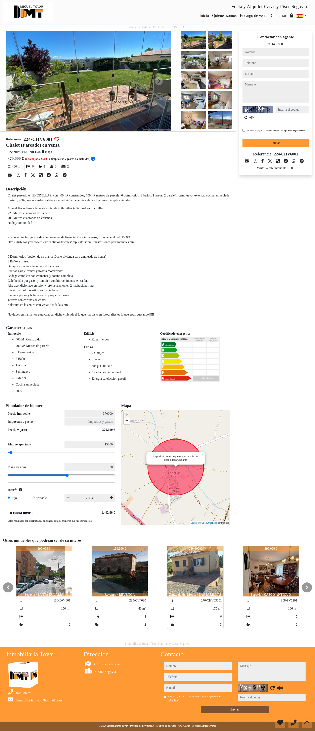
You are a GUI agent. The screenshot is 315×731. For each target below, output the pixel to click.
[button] (8, 587)
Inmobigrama (208, 725)
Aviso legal (184, 725)
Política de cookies (166, 725)
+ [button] (126, 415)
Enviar (275, 143)
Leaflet (194, 523)
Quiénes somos (224, 15)
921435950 (275, 44)
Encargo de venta (254, 15)
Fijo (14, 498)
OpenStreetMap (209, 523)
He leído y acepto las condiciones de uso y (275, 130)
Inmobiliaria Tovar (118, 725)
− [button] (126, 421)
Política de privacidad (142, 725)
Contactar (278, 15)
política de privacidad (295, 130)
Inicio (204, 15)
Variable (41, 498)
